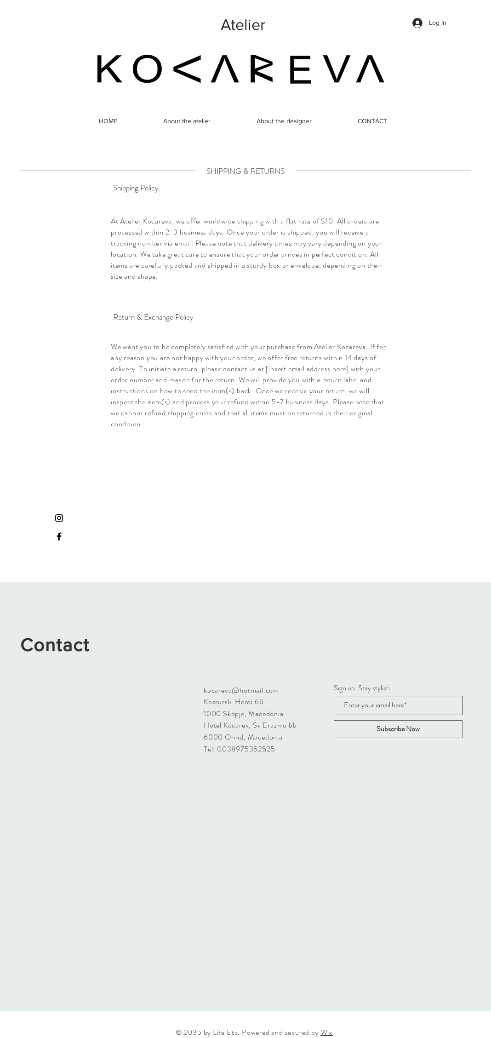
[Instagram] (59, 518)
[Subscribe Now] (398, 729)
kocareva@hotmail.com (241, 690)
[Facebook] (59, 536)
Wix (327, 1032)
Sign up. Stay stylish (362, 688)
